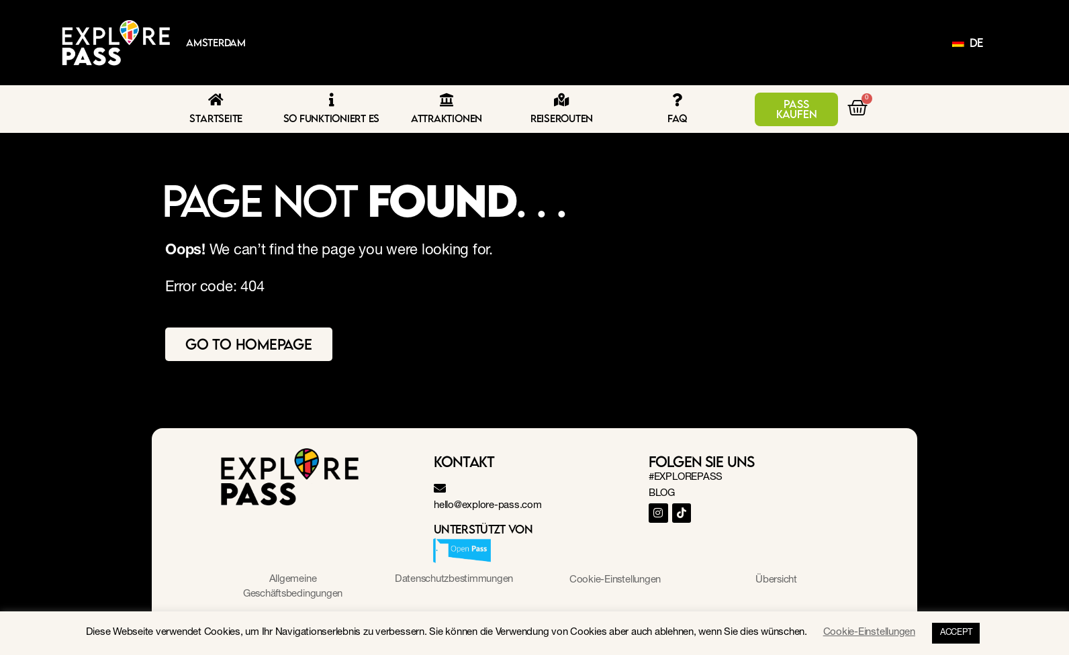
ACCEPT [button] (956, 633)
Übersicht (776, 580)
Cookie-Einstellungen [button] (615, 580)
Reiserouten (561, 118)
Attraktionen (446, 118)
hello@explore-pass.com (488, 506)
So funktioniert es (331, 118)
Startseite (215, 118)
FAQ (676, 118)
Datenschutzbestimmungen (454, 579)
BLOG (662, 494)
